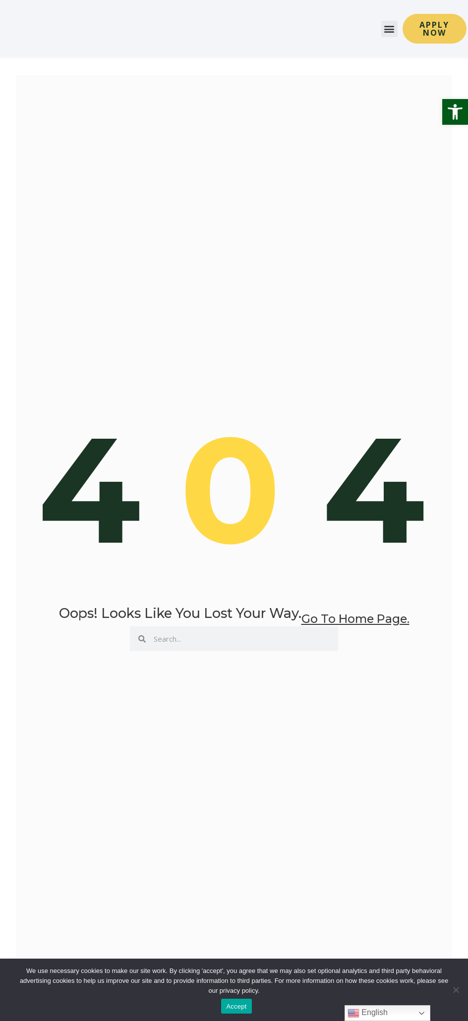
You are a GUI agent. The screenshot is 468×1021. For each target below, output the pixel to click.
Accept (236, 1006)
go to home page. (355, 627)
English (368, 1013)
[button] (455, 112)
